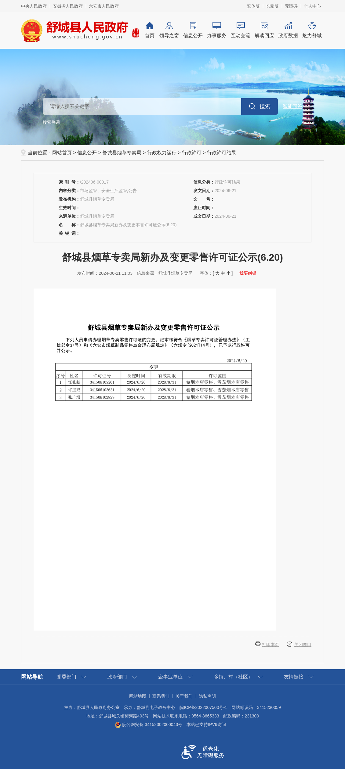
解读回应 (264, 30)
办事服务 (217, 30)
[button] (272, 6)
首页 (149, 30)
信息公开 (193, 30)
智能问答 (292, 106)
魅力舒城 (312, 30)
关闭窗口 (302, 644)
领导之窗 (169, 30)
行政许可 (192, 152)
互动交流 (240, 30)
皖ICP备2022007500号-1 (203, 707)
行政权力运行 (161, 152)
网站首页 (62, 152)
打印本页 (270, 644)
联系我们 (160, 696)
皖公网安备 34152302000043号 (148, 724)
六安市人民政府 (104, 6)
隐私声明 (207, 696)
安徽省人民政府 (68, 6)
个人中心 (312, 6)
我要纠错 (247, 273)
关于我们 (184, 696)
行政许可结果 (221, 152)
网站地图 (137, 696)
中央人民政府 (34, 6)
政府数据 (288, 30)
